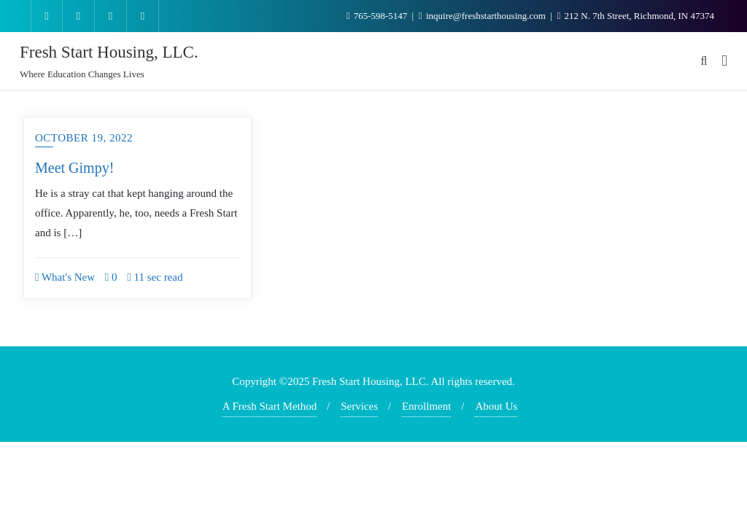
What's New (65, 277)
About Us (496, 406)
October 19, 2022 (84, 138)
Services (359, 406)
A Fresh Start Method (269, 406)
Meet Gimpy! (74, 168)
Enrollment (427, 406)
